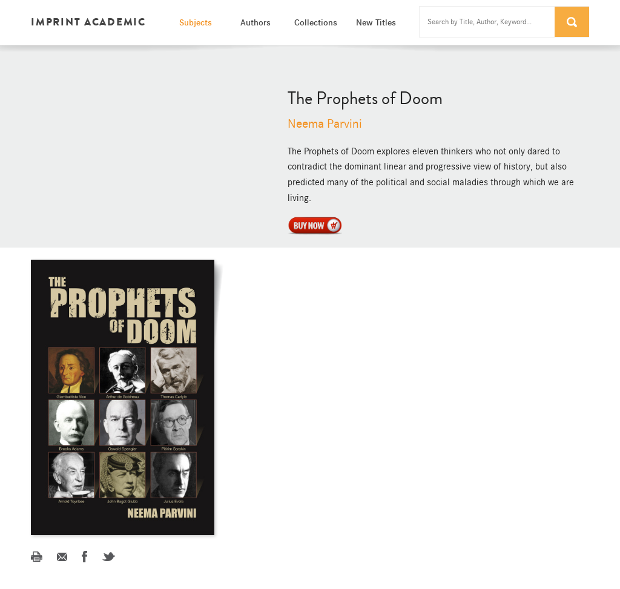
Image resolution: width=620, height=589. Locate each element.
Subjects (195, 22)
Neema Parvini (325, 123)
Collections (315, 22)
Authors (255, 22)
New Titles (376, 22)
